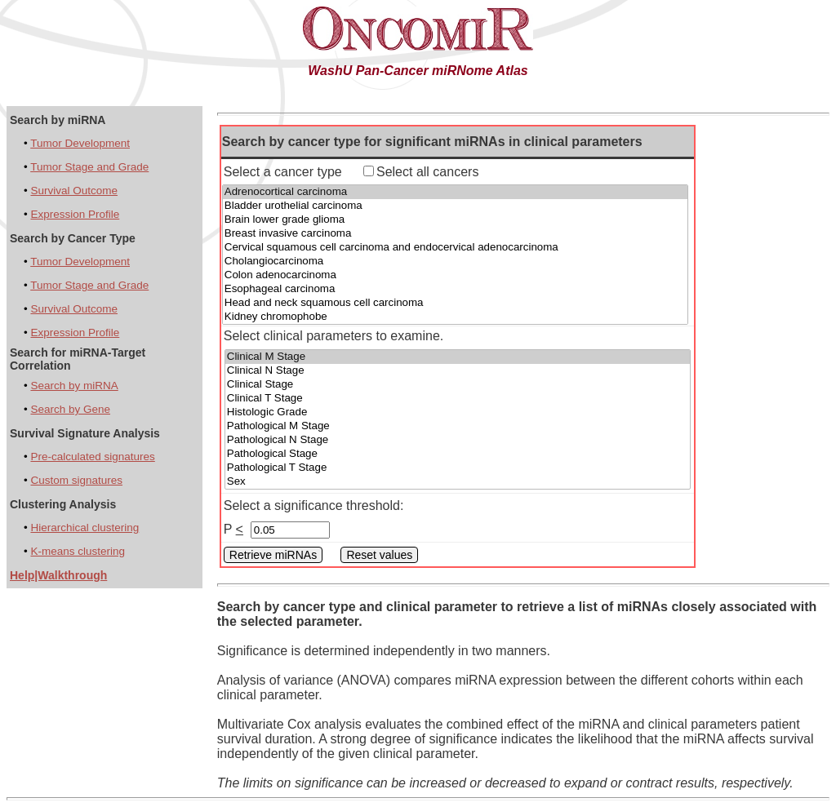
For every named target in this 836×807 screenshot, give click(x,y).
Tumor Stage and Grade (89, 167)
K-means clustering (77, 551)
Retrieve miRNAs (273, 554)
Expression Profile (74, 214)
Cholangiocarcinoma (455, 261)
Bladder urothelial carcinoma (455, 206)
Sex (457, 482)
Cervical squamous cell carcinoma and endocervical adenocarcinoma (455, 248)
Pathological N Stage (457, 440)
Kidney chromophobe (455, 317)
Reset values (379, 554)
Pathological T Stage (457, 468)
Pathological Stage (457, 454)
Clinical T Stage (457, 399)
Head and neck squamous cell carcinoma (455, 303)
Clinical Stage (457, 385)
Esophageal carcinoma (455, 289)
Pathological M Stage (457, 426)
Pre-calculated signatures (92, 456)
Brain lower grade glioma (455, 220)
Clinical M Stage (457, 357)
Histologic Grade (457, 412)
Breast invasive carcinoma (455, 234)
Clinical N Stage (457, 371)
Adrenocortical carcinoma (455, 192)
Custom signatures (76, 480)
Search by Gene (70, 409)
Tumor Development (80, 143)
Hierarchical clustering (84, 527)
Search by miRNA (74, 385)
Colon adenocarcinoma (455, 275)
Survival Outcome (74, 190)
